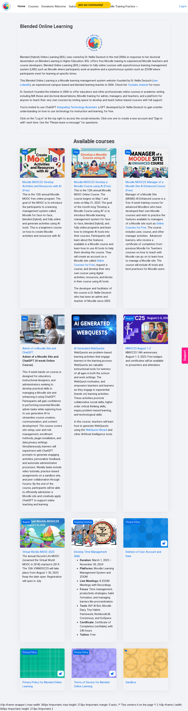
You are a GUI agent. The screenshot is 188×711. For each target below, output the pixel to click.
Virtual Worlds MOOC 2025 (38, 552)
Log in (183, 6)
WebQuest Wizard (96, 430)
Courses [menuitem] (33, 6)
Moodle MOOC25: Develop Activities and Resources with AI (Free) (41, 186)
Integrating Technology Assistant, (77, 107)
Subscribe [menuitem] (75, 6)
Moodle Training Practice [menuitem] (120, 6)
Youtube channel (138, 84)
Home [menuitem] (21, 6)
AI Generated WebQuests (89, 348)
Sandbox (131, 682)
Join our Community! (93, 5)
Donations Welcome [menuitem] (53, 6)
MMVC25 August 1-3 (138, 348)
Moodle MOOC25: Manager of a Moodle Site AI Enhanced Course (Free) (145, 186)
